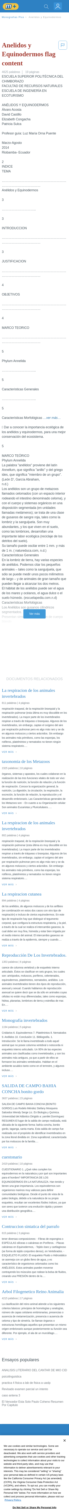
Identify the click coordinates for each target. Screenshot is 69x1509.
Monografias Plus (13, 17)
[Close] (65, 1448)
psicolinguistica (11, 1376)
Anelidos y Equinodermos (45, 17)
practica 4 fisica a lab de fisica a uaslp (26, 1382)
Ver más (34, 613)
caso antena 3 (11, 1395)
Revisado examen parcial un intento (25, 1389)
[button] (62, 55)
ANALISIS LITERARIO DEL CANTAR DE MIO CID (34, 1370)
